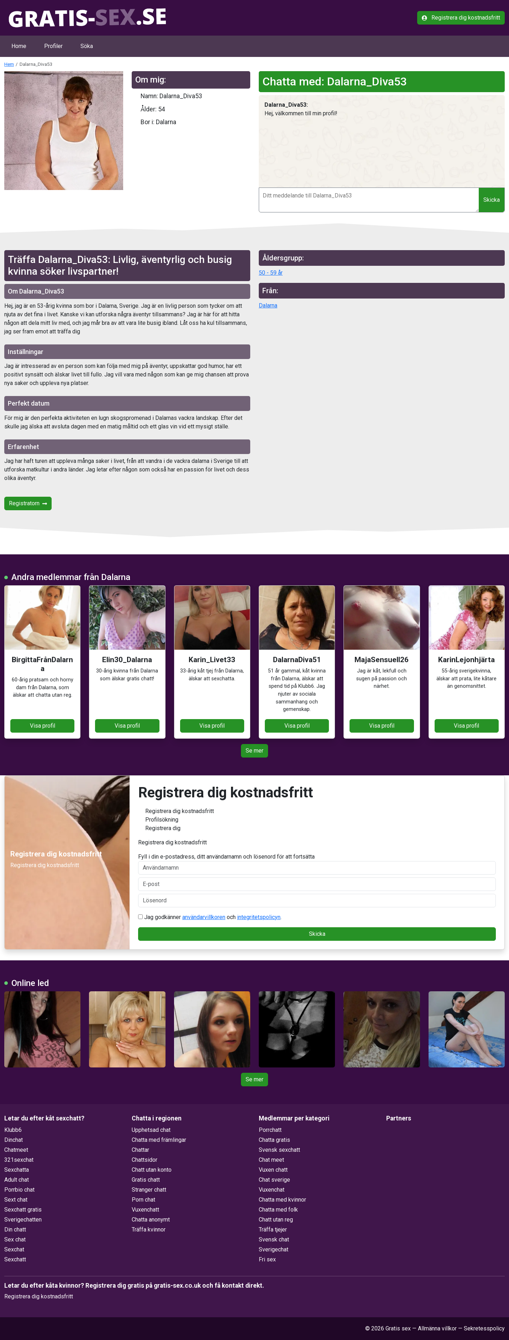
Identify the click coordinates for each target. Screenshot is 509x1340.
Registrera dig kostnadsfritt (461, 17)
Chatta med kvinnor (282, 1199)
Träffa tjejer (273, 1229)
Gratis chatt (146, 1179)
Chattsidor (144, 1159)
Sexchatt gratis (23, 1209)
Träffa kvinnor (149, 1229)
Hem (9, 64)
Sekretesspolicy (484, 1328)
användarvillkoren (203, 917)
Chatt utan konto (152, 1169)
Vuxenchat (271, 1189)
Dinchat (13, 1139)
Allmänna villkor (437, 1328)
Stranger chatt (149, 1189)
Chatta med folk (278, 1209)
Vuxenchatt (145, 1209)
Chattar (140, 1149)
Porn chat (143, 1199)
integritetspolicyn (258, 917)
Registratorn (28, 503)
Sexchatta (16, 1169)
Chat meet (271, 1159)
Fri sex (267, 1259)
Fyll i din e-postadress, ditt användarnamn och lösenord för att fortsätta (317, 864)
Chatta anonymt (151, 1219)
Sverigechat (273, 1249)
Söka (86, 46)
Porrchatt (270, 1130)
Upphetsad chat (151, 1130)
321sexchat (18, 1159)
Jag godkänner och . (210, 917)
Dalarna (268, 305)
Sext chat (15, 1199)
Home (18, 46)
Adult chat (16, 1179)
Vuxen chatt (273, 1169)
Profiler (53, 46)
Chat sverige (274, 1179)
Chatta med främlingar (159, 1139)
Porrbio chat (19, 1189)
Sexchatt (15, 1259)
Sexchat (14, 1249)
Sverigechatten (23, 1219)
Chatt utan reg (276, 1219)
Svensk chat (274, 1239)
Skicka (491, 199)
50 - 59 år (271, 272)
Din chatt (15, 1229)
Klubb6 (13, 1130)
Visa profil (42, 725)
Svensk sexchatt (279, 1149)
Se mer (254, 750)
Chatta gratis (274, 1139)
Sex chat (15, 1239)
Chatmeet (16, 1149)
